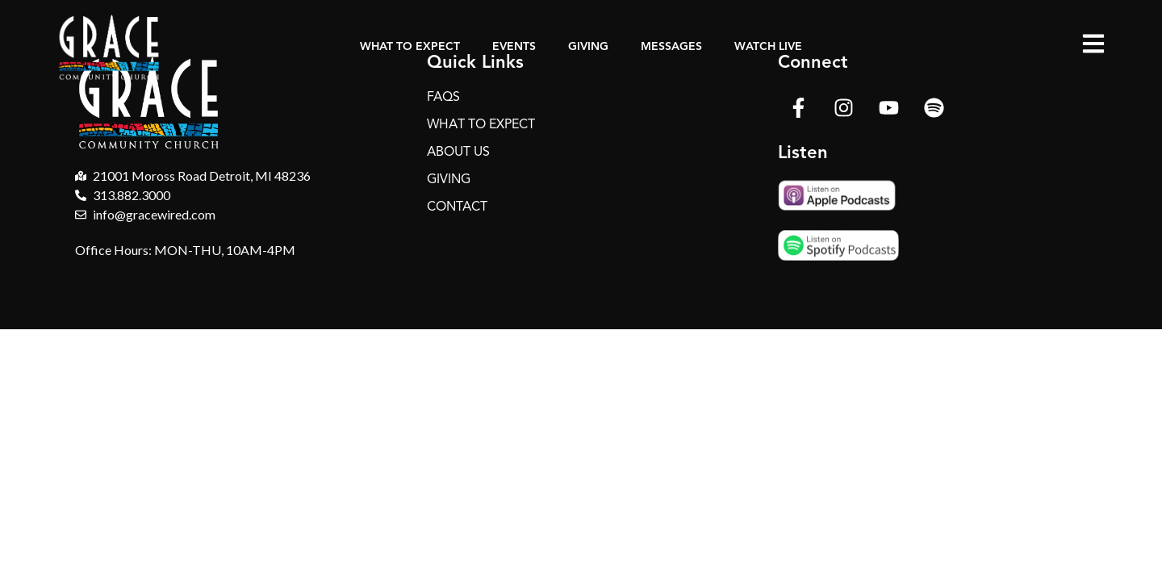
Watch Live (768, 46)
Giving (588, 46)
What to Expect (410, 46)
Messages (671, 46)
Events (514, 46)
